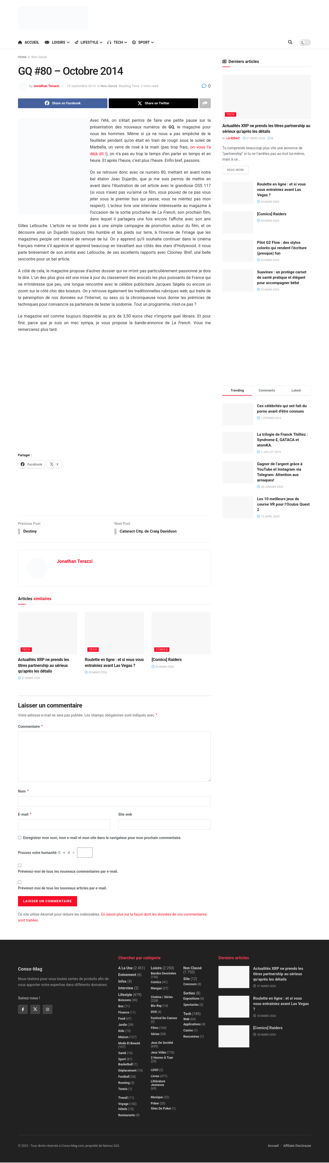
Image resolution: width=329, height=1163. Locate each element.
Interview (125, 989)
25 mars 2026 (268, 290)
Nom (23, 792)
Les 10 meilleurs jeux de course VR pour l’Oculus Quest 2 (283, 504)
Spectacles (190, 1005)
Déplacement (127, 1071)
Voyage (123, 1104)
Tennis (122, 1089)
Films (155, 1028)
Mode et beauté (129, 1044)
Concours (190, 985)
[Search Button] (290, 42)
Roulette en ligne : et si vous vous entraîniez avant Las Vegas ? (281, 190)
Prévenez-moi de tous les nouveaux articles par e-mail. (62, 889)
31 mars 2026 (29, 679)
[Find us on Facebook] (23, 1010)
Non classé (39, 57)
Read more (238, 169)
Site (186, 979)
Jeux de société (162, 1043)
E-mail (25, 815)
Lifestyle (86, 42)
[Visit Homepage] (53, 18)
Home (22, 57)
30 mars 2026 (96, 673)
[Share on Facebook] (62, 103)
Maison (123, 1037)
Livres (155, 1076)
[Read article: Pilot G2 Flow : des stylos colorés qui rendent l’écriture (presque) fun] (237, 251)
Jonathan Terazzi (46, 86)
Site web (125, 815)
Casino (188, 1031)
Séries (155, 1034)
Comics (162, 650)
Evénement (127, 975)
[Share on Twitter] (153, 103)
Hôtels (122, 1109)
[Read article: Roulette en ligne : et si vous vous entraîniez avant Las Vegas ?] (114, 634)
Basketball (125, 1065)
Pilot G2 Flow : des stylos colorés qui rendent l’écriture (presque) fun (282, 248)
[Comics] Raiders (167, 660)
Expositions (191, 999)
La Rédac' (233, 138)
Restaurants (126, 1116)
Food (121, 1019)
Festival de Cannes (164, 1018)
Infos (122, 982)
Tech (115, 42)
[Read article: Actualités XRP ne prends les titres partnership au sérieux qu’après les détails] (47, 634)
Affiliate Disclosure (297, 1146)
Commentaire (30, 727)
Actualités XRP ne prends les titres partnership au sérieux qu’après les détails (43, 666)
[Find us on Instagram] (47, 1010)
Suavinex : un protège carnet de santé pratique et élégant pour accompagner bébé (281, 277)
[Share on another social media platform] (205, 103)
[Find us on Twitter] (35, 1010)
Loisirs (55, 42)
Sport (141, 42)
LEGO (155, 1070)
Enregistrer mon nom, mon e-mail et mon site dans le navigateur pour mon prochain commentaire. (102, 838)
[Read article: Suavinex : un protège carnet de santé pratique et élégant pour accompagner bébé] (237, 281)
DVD (154, 1012)
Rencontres (191, 1037)
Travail (122, 1098)
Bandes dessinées (163, 974)
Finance (123, 1013)
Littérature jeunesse (158, 1083)
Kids (121, 1031)
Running (124, 1083)
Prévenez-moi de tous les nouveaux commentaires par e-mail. (68, 872)
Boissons (124, 1000)
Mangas (156, 989)
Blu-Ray (156, 1006)
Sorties (189, 994)
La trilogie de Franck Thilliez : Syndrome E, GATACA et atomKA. (282, 440)
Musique (157, 1098)
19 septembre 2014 (81, 86)
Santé (122, 1053)
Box (120, 1007)
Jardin (122, 1025)
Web (186, 1019)
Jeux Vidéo (158, 1053)
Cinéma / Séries (162, 997)
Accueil (28, 42)
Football (124, 1077)
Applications (191, 1025)
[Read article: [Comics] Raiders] (181, 634)
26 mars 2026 (268, 260)
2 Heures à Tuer (162, 1058)
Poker (155, 1104)
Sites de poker (161, 1109)
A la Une (125, 968)
